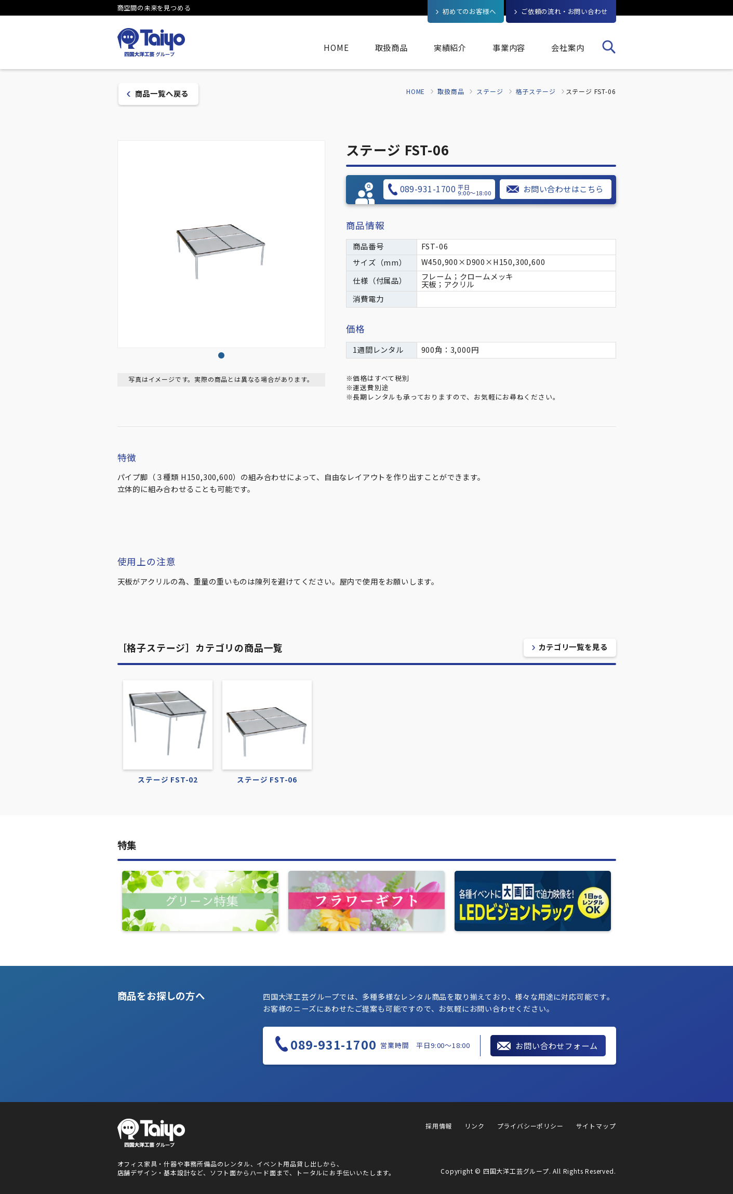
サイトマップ (596, 1125)
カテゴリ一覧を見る (572, 646)
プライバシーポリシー (530, 1125)
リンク (474, 1125)
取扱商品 (391, 47)
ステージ (489, 91)
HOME (336, 47)
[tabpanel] (221, 244)
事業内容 (508, 47)
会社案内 (567, 47)
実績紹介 (450, 47)
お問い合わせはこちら (563, 188)
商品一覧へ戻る (162, 93)
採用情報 (438, 1125)
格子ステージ (536, 91)
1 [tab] (221, 356)
